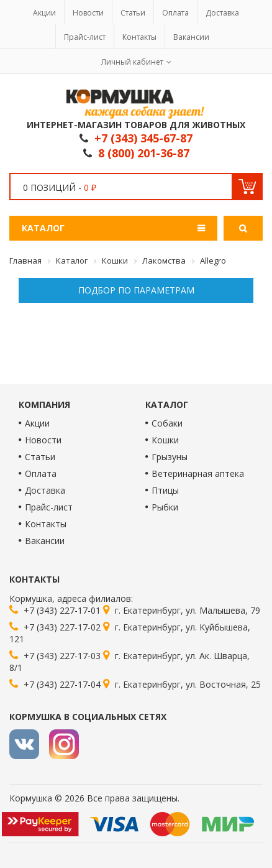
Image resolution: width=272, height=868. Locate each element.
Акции (44, 12)
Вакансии (191, 37)
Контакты (139, 37)
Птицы (165, 490)
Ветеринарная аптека (198, 473)
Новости (88, 12)
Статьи (132, 12)
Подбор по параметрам (136, 290)
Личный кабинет (132, 62)
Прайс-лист (85, 37)
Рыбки (165, 507)
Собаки (167, 423)
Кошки (165, 440)
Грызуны (170, 457)
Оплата (175, 12)
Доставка (222, 12)
